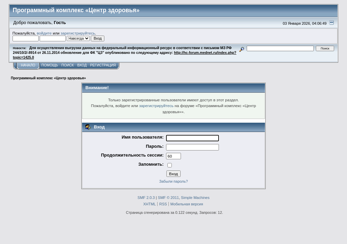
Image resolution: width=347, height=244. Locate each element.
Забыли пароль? (173, 181)
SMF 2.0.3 (146, 198)
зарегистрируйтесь (78, 33)
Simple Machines (195, 198)
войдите (44, 33)
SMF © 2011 (168, 198)
